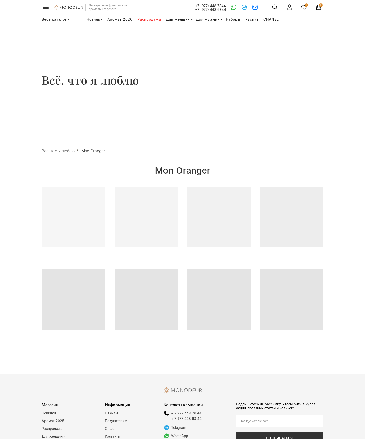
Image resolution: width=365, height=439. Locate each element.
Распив (252, 19)
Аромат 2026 (120, 19)
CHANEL (271, 19)
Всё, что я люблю (58, 151)
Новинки (94, 19)
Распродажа (149, 19)
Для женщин (178, 19)
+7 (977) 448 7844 (210, 6)
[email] (279, 421)
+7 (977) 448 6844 (210, 10)
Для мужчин (208, 19)
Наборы (233, 19)
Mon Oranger (93, 151)
